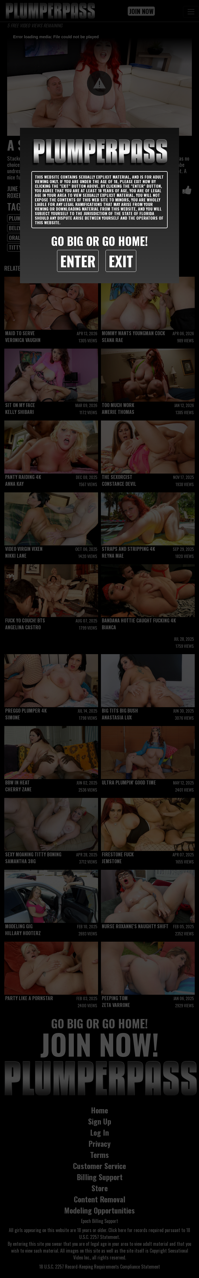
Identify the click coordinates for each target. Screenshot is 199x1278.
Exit (121, 260)
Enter (78, 260)
